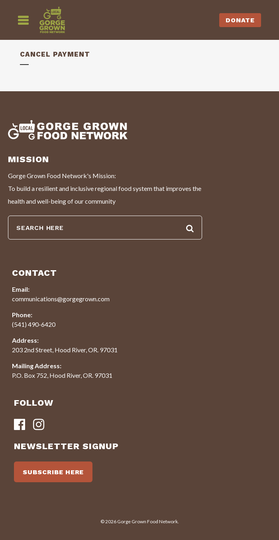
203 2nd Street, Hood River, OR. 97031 (65, 349)
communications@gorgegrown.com (61, 298)
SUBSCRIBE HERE (53, 472)
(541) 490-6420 (33, 324)
